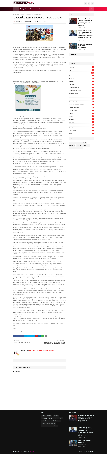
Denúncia (81, 119)
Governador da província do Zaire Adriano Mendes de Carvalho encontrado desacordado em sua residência (86, 22)
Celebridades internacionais (48, 423)
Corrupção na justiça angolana (81, 104)
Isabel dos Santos (73, 148)
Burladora (44, 418)
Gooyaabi (31, 451)
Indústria (79, 145)
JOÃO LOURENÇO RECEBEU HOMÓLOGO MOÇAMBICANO (85, 45)
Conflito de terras (81, 93)
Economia (81, 122)
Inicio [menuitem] (16, 9)
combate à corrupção (47, 426)
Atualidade (81, 78)
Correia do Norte (81, 96)
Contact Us (91, 451)
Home (80, 451)
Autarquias (81, 81)
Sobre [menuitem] (39, 9)
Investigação (86, 145)
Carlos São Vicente (56, 421)
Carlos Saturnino (46, 421)
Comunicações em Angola (81, 90)
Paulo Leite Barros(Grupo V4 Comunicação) (27, 21)
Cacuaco (51, 418)
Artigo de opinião (81, 73)
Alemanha (81, 67)
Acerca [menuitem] (32, 9)
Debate (81, 116)
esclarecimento (81, 130)
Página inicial (16, 14)
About (85, 451)
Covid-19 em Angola (81, 107)
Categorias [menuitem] (23, 9)
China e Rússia (81, 84)
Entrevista (81, 125)
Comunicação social (81, 87)
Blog (20, 451)
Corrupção (81, 99)
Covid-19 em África (81, 110)
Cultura (81, 113)
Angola (81, 70)
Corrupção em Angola (81, 102)
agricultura (81, 128)
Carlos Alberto (58, 418)
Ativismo (81, 76)
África (81, 133)
